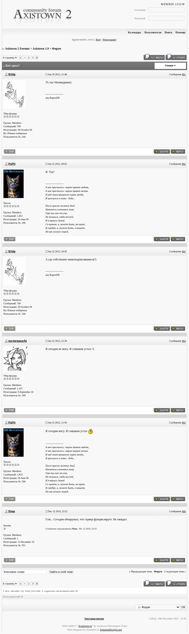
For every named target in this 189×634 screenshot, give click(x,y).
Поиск (168, 32)
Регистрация (109, 39)
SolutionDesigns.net (111, 629)
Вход (98, 39)
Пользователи (152, 32)
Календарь (134, 32)
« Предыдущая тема (140, 571)
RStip (12, 74)
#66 (184, 511)
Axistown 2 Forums (17, 48)
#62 (184, 164)
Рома (11, 511)
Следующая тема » (175, 571)
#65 (184, 422)
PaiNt (12, 163)
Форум (56, 48)
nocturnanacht (17, 341)
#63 (184, 251)
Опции (169, 65)
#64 (184, 341)
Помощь (180, 32)
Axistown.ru (85, 625)
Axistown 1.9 (40, 48)
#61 (184, 74)
